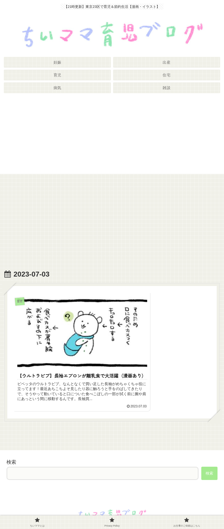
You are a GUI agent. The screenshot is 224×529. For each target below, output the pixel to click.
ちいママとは (40, 511)
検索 (11, 447)
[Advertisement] (112, 136)
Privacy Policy (112, 511)
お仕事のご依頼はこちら (184, 511)
